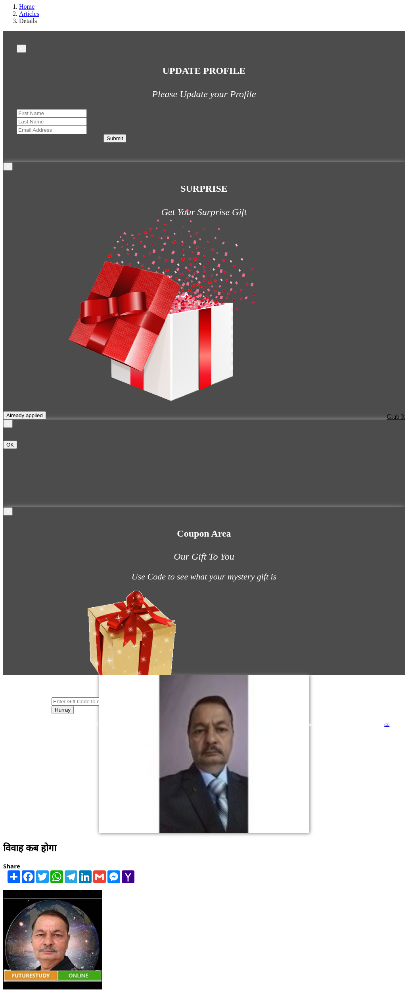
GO (386, 725)
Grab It (396, 416)
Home (26, 6)
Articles (29, 13)
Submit (115, 138)
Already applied (24, 415)
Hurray (63, 710)
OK (10, 445)
